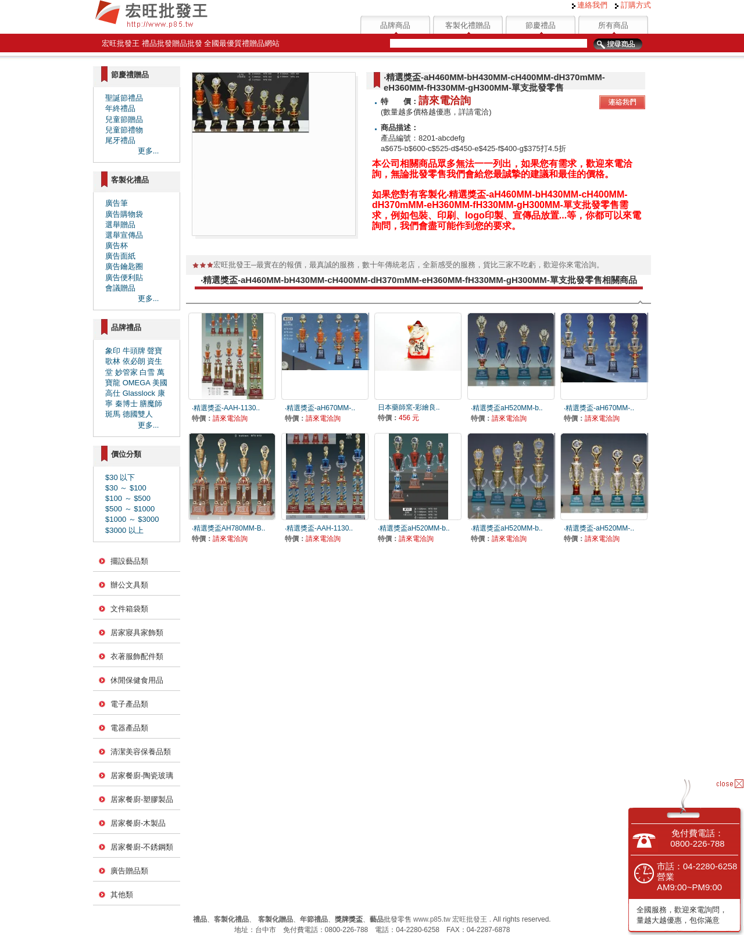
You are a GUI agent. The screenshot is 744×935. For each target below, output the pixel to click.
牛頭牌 (134, 350)
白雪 (147, 372)
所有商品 (613, 25)
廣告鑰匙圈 (124, 266)
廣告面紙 (120, 256)
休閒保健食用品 (136, 680)
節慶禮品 (540, 25)
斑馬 (112, 414)
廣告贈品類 (129, 870)
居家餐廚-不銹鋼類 (141, 847)
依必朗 (134, 361)
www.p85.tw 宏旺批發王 (450, 919)
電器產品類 (129, 727)
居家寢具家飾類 (136, 632)
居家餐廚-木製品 (138, 823)
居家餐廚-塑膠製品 (141, 799)
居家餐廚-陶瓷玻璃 (141, 775)
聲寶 (154, 350)
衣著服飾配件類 (136, 656)
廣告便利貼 (124, 277)
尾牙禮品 (120, 140)
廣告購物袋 (124, 214)
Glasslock (139, 393)
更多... (148, 150)
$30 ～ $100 (125, 487)
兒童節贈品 (124, 119)
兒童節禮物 (124, 130)
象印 (112, 350)
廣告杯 (116, 245)
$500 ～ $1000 (130, 508)
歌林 (112, 361)
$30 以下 (120, 477)
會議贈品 (120, 288)
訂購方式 (633, 5)
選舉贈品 (120, 224)
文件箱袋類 (129, 608)
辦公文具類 (129, 585)
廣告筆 (116, 203)
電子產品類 (129, 704)
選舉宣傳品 (124, 235)
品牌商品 (395, 25)
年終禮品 (120, 108)
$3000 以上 (124, 530)
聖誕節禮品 (124, 98)
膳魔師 (151, 403)
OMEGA (137, 382)
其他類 (121, 894)
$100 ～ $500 (128, 498)
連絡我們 (590, 5)
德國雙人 (138, 414)
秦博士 (126, 403)
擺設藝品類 (129, 561)
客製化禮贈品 (468, 25)
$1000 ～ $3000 (132, 519)
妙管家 (126, 372)
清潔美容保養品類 (140, 751)
